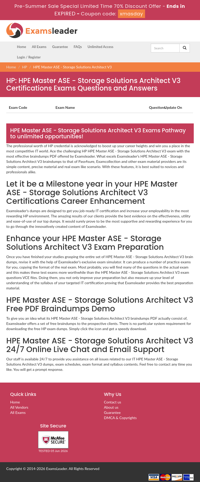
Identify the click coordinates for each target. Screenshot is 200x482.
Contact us (112, 402)
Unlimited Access (100, 47)
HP (24, 67)
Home (21, 47)
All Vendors (19, 407)
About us (111, 407)
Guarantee (60, 47)
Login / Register (29, 57)
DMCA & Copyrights (120, 417)
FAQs (78, 47)
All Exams (39, 47)
